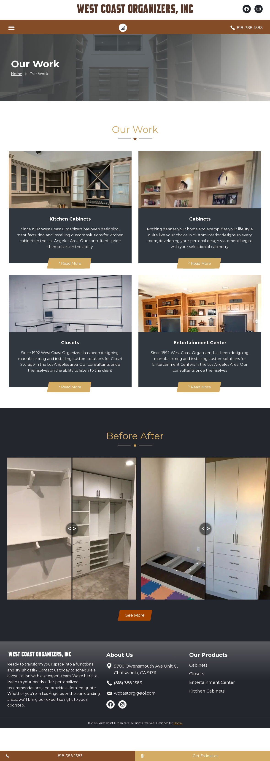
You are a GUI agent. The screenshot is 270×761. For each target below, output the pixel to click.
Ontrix (177, 723)
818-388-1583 (250, 27)
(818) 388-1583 (128, 682)
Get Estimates (205, 756)
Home (16, 74)
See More (135, 615)
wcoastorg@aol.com (135, 693)
